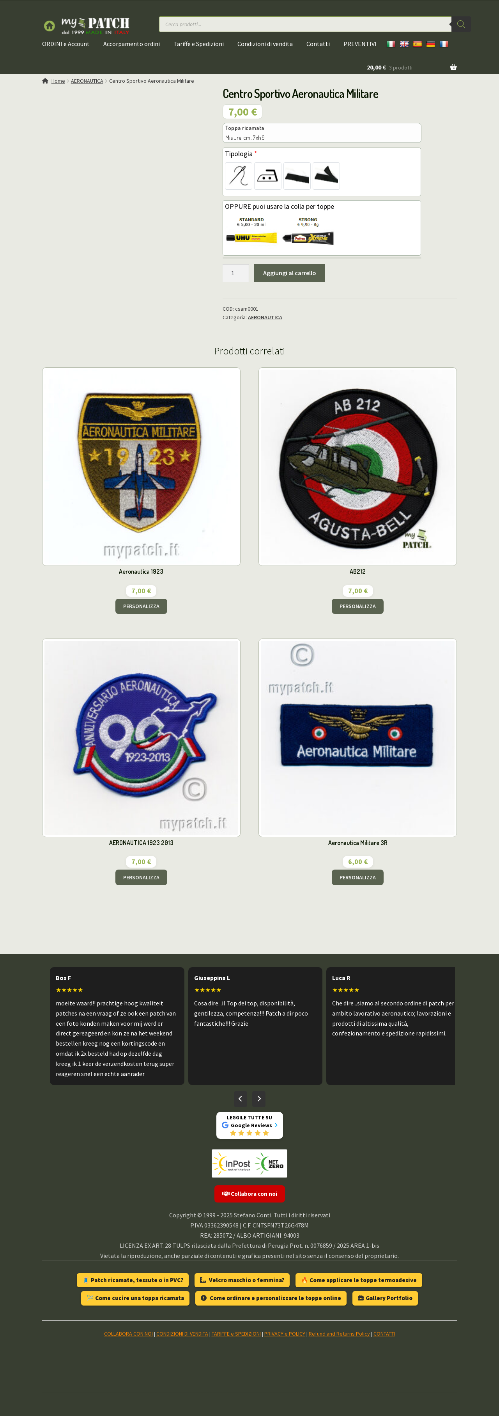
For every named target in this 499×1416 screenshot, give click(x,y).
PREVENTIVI (360, 44)
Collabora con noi (249, 1193)
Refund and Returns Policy (339, 1333)
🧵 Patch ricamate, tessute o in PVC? (132, 1280)
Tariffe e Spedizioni (198, 44)
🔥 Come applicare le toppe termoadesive (359, 1280)
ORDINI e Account (66, 44)
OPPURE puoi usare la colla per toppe (279, 206)
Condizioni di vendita (265, 44)
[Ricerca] (461, 24)
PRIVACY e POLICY (284, 1333)
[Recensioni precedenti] (240, 1099)
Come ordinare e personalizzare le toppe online (271, 1298)
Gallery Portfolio (385, 1298)
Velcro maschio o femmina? (242, 1280)
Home (58, 80)
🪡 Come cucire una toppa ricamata (135, 1298)
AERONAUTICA (87, 80)
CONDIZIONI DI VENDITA (182, 1333)
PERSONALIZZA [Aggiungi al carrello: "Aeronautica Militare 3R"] (358, 877)
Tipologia (241, 153)
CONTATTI (384, 1333)
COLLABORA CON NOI (128, 1333)
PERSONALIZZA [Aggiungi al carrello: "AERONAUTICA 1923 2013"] (141, 877)
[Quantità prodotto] (236, 273)
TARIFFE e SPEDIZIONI (236, 1333)
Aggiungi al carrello (289, 273)
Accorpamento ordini (131, 44)
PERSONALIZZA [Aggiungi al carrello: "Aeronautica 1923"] (141, 606)
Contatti (318, 44)
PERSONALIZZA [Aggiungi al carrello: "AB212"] (358, 606)
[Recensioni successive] (258, 1099)
